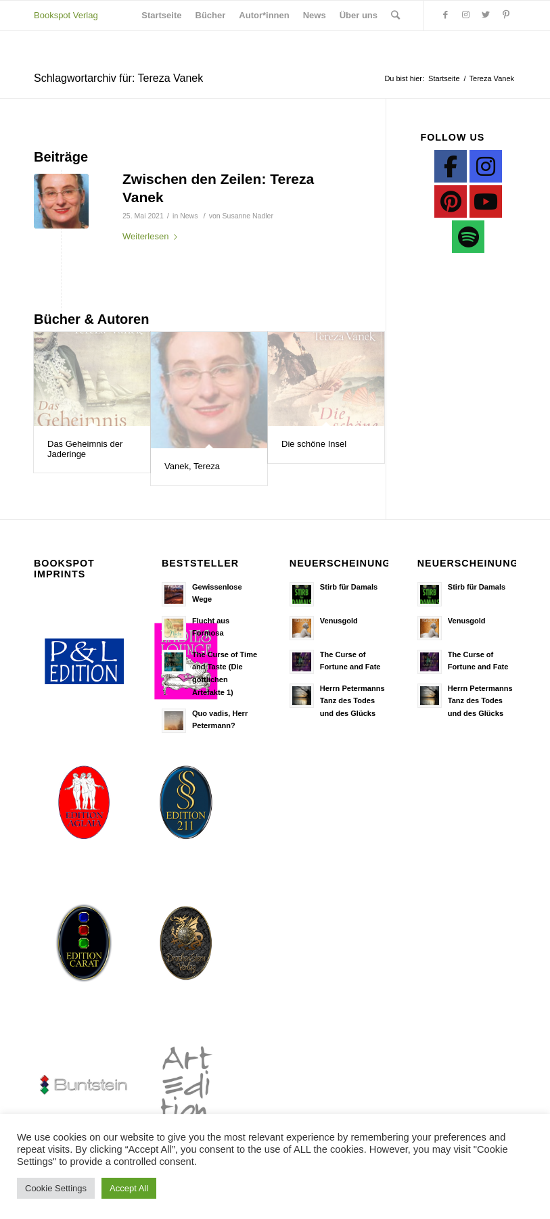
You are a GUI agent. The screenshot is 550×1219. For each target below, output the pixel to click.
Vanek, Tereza (192, 466)
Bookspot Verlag (66, 15)
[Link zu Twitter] (486, 15)
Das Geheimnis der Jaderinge (84, 448)
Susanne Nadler (248, 216)
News (189, 216)
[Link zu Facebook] (445, 15)
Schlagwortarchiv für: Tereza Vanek (118, 78)
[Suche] (395, 15)
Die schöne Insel (313, 444)
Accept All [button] (129, 1188)
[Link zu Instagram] (465, 15)
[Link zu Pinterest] (506, 15)
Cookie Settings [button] (56, 1188)
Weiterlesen (152, 236)
